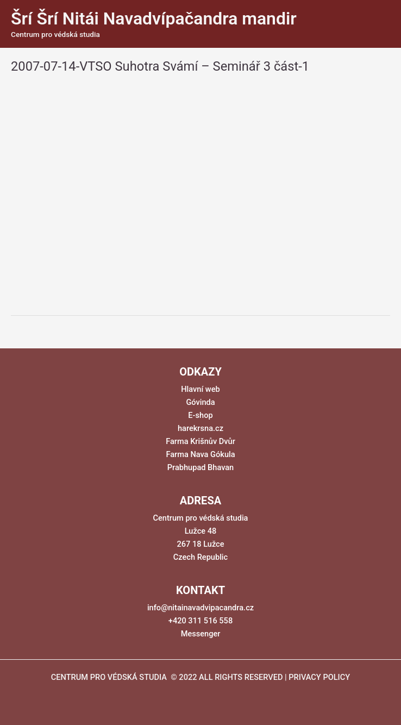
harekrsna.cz (200, 428)
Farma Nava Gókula (200, 454)
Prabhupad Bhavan (200, 467)
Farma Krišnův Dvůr (200, 441)
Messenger (201, 634)
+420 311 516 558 (200, 621)
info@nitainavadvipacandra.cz (200, 607)
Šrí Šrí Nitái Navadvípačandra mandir (154, 18)
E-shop (200, 415)
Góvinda (200, 402)
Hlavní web (200, 389)
